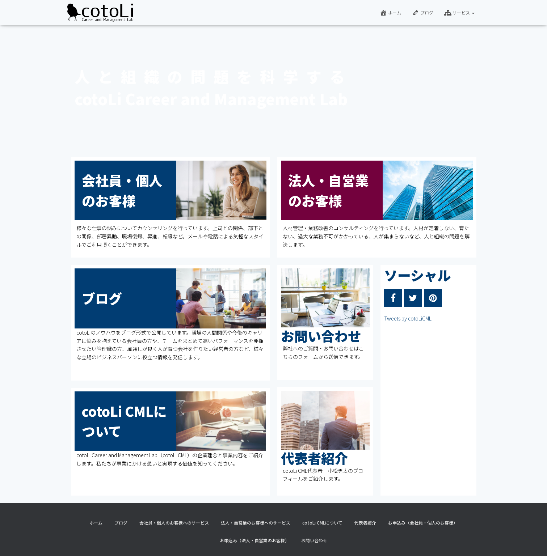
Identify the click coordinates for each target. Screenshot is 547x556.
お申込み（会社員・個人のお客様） (423, 522)
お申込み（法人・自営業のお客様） (254, 540)
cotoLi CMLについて (322, 522)
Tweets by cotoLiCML (408, 318)
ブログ (422, 12)
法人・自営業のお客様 (328, 190)
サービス (459, 12)
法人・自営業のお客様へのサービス (255, 522)
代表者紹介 (314, 458)
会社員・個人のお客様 (122, 190)
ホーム (390, 12)
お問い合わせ (321, 335)
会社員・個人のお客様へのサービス (174, 522)
